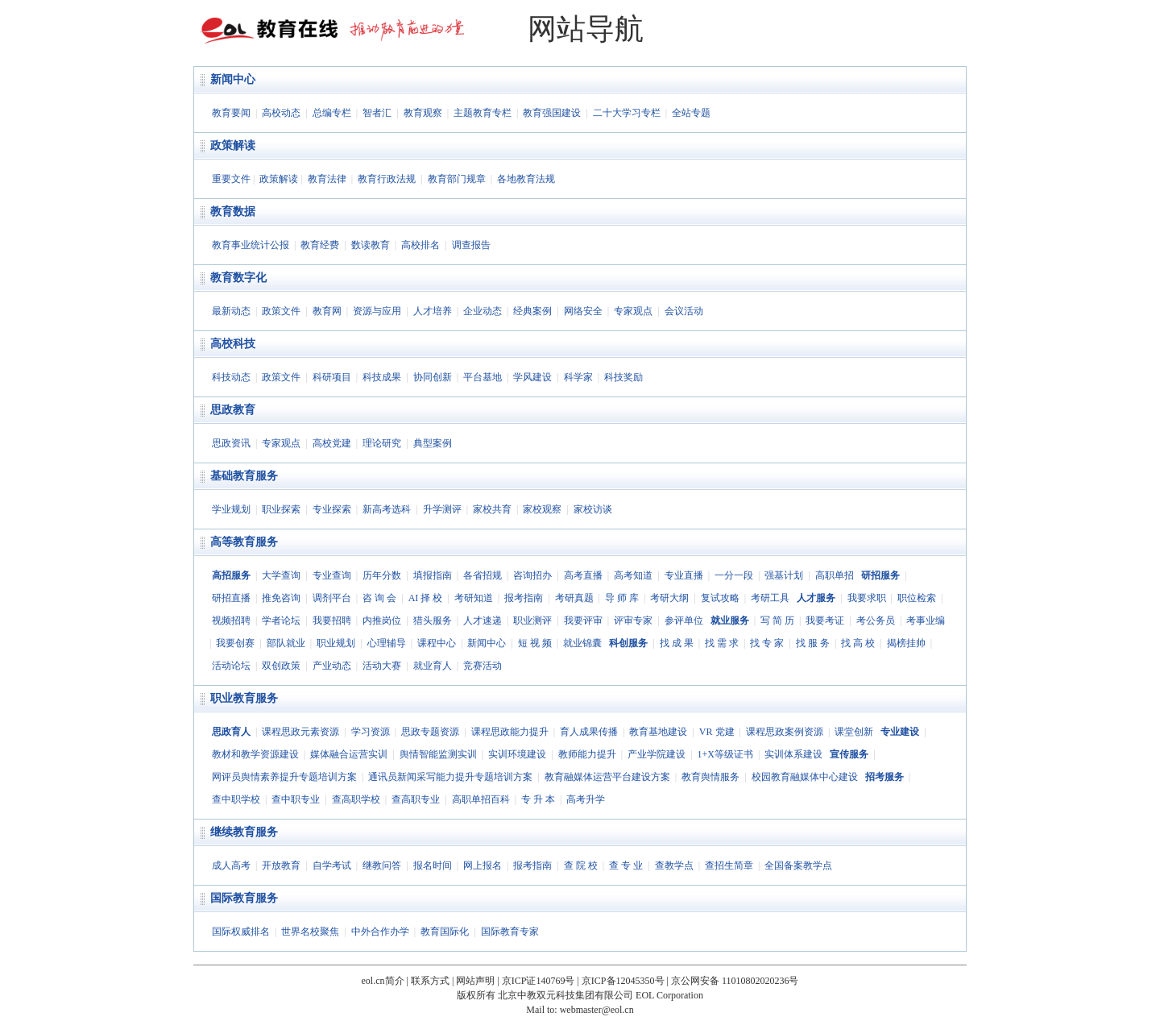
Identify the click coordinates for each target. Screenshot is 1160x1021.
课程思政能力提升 (510, 731)
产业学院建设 (657, 754)
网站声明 (475, 980)
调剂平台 (332, 598)
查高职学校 (356, 799)
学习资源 (370, 731)
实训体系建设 (793, 754)
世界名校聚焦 (310, 931)
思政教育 (232, 410)
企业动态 (482, 311)
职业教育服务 (244, 698)
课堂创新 (854, 731)
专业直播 (684, 575)
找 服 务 (813, 643)
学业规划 (231, 509)
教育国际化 (444, 931)
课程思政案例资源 (784, 731)
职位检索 (916, 598)
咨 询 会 (379, 598)
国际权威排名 (241, 931)
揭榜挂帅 (906, 643)
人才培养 (432, 311)
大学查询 (281, 575)
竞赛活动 (482, 665)
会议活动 (684, 311)
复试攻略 (720, 598)
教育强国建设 (552, 112)
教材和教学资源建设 (255, 754)
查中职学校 (236, 799)
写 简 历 (777, 620)
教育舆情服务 (711, 776)
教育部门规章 (457, 179)
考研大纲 (669, 598)
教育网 (327, 311)
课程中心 (436, 643)
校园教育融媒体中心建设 (805, 776)
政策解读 (232, 145)
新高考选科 (386, 509)
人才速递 (482, 620)
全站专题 (691, 112)
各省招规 (482, 575)
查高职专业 (416, 799)
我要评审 (583, 620)
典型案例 (432, 443)
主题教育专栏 (483, 112)
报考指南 (523, 598)
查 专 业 (626, 865)
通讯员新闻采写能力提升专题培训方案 (450, 776)
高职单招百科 (481, 799)
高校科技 (232, 344)
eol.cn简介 (383, 980)
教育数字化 (238, 278)
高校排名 (420, 245)
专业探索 (332, 509)
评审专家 (633, 620)
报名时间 (432, 865)
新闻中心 (232, 79)
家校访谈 (593, 509)
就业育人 (432, 665)
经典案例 (532, 311)
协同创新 (432, 377)
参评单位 (684, 620)
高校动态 (281, 112)
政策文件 (281, 311)
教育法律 (327, 179)
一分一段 (734, 575)
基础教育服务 (244, 476)
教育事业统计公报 (250, 245)
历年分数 (381, 575)
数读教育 (370, 245)
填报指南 (432, 575)
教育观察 (423, 112)
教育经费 (319, 245)
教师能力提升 (587, 754)
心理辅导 (386, 643)
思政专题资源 (430, 731)
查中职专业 (295, 799)
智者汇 (377, 112)
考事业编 (925, 620)
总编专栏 (332, 112)
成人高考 (231, 865)
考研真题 (574, 598)
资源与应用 (377, 311)
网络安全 (583, 311)
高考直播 (583, 575)
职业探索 (281, 509)
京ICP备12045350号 (623, 980)
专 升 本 (538, 799)
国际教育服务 (244, 898)
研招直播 (231, 598)
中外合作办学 (380, 931)
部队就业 (286, 643)
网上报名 (482, 865)
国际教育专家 (510, 931)
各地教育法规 (526, 179)
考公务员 (875, 620)
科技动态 (231, 377)
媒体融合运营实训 (348, 754)
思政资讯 (231, 443)
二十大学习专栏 (627, 112)
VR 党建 (717, 731)
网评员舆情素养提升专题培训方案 (284, 776)
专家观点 (633, 311)
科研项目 (332, 377)
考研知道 (473, 598)
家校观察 (542, 509)
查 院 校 (581, 865)
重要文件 (231, 179)
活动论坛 (231, 665)
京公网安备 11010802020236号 (735, 980)
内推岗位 (381, 620)
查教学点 (674, 865)
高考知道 (633, 575)
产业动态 (332, 665)
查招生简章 (729, 865)
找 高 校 (858, 643)
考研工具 (770, 598)
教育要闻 (231, 112)
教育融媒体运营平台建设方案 (607, 776)
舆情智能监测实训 (438, 754)
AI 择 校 (425, 598)
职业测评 (532, 620)
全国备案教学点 (798, 865)
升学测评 (442, 509)
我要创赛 (235, 643)
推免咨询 (281, 598)
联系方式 (430, 980)
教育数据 (232, 211)
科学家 (578, 377)
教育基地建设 (658, 731)
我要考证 (825, 620)
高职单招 (834, 575)
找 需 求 (722, 643)
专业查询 (332, 575)
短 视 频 (535, 643)
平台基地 (482, 377)
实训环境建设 (517, 754)
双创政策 (281, 665)
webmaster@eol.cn (597, 1009)
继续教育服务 (244, 832)
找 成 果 (677, 643)
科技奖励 (623, 377)
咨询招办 (532, 575)
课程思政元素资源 (300, 731)
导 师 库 (622, 598)
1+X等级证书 (724, 754)
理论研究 (381, 443)
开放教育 (281, 865)
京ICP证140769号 (538, 980)
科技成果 (381, 377)
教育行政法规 (387, 179)
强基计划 (783, 575)
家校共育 (492, 509)
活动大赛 (381, 665)
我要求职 (866, 598)
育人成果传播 (589, 731)
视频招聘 (231, 620)
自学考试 (332, 865)
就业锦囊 (582, 643)
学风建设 (532, 377)
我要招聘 (332, 620)
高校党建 (332, 443)
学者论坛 (281, 620)
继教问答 (381, 865)
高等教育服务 (244, 542)
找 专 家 (767, 643)
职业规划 (336, 643)
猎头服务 (432, 620)
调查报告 (471, 245)
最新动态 (231, 311)
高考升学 (585, 799)
